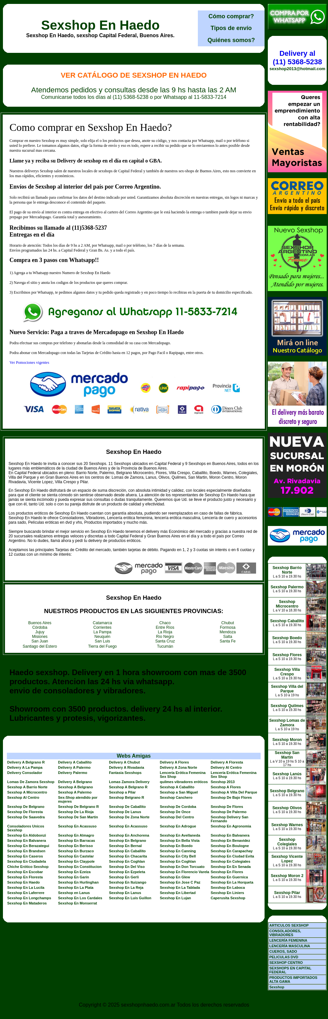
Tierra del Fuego (102, 646)
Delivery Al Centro (226, 767)
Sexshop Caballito (287, 621)
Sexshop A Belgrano (75, 787)
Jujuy (39, 632)
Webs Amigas (134, 756)
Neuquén (103, 636)
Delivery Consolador (24, 773)
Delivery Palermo (72, 773)
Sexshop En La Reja (126, 887)
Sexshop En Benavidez (230, 840)
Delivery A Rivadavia (126, 767)
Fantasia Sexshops (125, 773)
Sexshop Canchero (176, 797)
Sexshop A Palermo (75, 792)
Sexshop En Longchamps (29, 898)
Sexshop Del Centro (177, 817)
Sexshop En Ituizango (127, 882)
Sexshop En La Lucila (25, 887)
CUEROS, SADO (283, 951)
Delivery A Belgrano (75, 782)
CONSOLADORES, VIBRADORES (285, 933)
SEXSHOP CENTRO (286, 963)
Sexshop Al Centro (23, 797)
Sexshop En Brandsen (26, 851)
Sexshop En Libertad (178, 893)
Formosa (227, 627)
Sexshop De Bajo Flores (231, 797)
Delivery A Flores (174, 762)
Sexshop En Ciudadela (26, 861)
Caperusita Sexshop (228, 898)
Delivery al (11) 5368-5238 (297, 57)
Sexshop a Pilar (122, 792)
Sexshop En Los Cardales (80, 898)
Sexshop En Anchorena (129, 835)
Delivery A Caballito (75, 762)
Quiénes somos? (231, 40)
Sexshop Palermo (287, 587)
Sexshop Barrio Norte (287, 570)
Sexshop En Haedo (100, 25)
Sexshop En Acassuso (77, 826)
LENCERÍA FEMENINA (288, 940)
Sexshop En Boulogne (230, 846)
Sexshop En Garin (73, 877)
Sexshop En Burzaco (76, 851)
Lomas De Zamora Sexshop (30, 782)
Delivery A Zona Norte (178, 767)
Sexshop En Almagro (76, 835)
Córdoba (39, 627)
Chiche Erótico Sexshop (28, 867)
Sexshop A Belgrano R (128, 787)
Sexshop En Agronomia (231, 826)
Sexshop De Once (175, 812)
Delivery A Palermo (74, 767)
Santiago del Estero (40, 646)
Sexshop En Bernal (125, 846)
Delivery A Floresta (227, 762)
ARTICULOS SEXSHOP (288, 925)
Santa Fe (228, 641)
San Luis (102, 641)
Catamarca (102, 623)
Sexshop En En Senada (230, 867)
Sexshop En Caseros (25, 856)
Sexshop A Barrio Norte (27, 787)
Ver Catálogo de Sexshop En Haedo (134, 75)
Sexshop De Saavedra (26, 817)
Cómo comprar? (231, 16)
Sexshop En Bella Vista (179, 840)
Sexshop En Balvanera (230, 835)
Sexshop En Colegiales (230, 861)
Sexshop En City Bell (178, 856)
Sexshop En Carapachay (231, 851)
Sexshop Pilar (287, 892)
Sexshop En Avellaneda (180, 835)
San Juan (39, 641)
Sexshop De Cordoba (178, 807)
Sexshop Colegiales (287, 841)
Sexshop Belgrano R (126, 797)
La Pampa (103, 632)
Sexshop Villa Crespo (287, 671)
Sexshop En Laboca (228, 887)
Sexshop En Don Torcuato (182, 867)
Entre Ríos (165, 627)
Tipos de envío (231, 28)
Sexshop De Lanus (125, 812)
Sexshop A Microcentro (27, 792)
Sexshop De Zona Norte (129, 817)
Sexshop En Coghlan (127, 861)
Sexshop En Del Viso (127, 867)
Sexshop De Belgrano (25, 807)
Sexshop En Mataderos (27, 903)
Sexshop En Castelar (76, 856)
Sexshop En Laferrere (25, 893)
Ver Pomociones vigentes (29, 362)
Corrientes (103, 627)
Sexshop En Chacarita (128, 856)
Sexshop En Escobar (25, 872)
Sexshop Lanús (287, 774)
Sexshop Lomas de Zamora (287, 722)
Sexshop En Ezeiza (74, 872)
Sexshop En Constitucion (80, 867)
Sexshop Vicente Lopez (287, 858)
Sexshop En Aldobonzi (26, 835)
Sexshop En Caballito (127, 851)
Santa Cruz (165, 641)
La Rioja (165, 632)
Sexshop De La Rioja (76, 812)
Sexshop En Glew (175, 877)
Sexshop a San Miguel (179, 792)
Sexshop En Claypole (76, 861)
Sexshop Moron (287, 739)
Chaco (165, 623)
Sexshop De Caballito (127, 807)
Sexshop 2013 (222, 782)
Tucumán (165, 646)
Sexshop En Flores (227, 872)
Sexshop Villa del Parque (287, 688)
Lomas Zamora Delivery (129, 782)
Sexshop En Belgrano (127, 840)
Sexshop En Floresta (25, 877)
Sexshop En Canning (178, 851)
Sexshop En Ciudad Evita (232, 856)
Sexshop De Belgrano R (78, 807)
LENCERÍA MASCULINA (289, 946)
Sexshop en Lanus (74, 893)
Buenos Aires (39, 623)
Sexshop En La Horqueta (232, 882)
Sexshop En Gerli (124, 877)
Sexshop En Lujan (175, 898)
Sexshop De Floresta (25, 812)
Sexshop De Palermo (228, 812)
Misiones (39, 636)
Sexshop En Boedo (176, 846)
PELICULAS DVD (283, 957)
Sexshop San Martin (287, 755)
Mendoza (228, 632)
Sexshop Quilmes (287, 705)
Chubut (227, 623)
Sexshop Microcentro (287, 604)
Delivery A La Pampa (25, 767)
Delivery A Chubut (124, 762)
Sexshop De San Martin (78, 817)
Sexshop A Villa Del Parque (234, 792)
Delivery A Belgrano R (26, 762)
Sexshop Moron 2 (287, 875)
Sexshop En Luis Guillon (130, 898)
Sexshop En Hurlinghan (78, 882)
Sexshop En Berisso (75, 846)
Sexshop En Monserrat (77, 903)
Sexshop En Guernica (229, 877)
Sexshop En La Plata (76, 887)
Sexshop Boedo (287, 638)
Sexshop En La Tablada (180, 887)
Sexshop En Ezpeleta (127, 872)
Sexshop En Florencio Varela (184, 872)
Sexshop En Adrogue (178, 826)
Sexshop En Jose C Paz (180, 882)
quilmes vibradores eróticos (184, 782)
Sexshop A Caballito (177, 787)
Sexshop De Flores (227, 807)
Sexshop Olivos (287, 808)
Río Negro (165, 636)
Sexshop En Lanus (125, 893)
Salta (227, 636)
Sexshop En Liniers (227, 893)
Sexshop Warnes (287, 825)
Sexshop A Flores (226, 787)
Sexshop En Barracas (76, 840)
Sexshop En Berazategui (28, 846)
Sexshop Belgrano (287, 791)
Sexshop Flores (287, 655)
